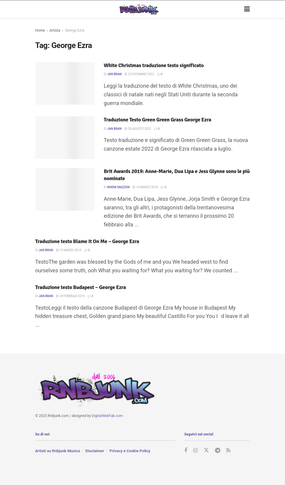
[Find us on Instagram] (195, 451)
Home (40, 30)
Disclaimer (95, 451)
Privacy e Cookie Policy (130, 451)
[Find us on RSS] (228, 451)
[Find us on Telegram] (217, 451)
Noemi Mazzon (118, 187)
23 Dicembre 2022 (139, 74)
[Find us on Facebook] (185, 451)
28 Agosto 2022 (138, 128)
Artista (54, 30)
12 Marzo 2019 (68, 250)
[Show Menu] (247, 9)
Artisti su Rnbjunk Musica (57, 451)
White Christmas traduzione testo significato (154, 65)
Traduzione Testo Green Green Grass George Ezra (157, 119)
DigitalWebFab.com (107, 416)
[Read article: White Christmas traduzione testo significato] (65, 83)
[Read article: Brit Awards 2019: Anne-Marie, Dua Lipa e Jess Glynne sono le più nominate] (65, 189)
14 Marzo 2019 (145, 187)
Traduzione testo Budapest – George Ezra (80, 287)
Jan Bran (114, 74)
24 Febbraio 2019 (70, 296)
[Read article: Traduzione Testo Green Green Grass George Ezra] (65, 137)
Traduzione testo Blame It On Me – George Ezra (87, 241)
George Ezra (74, 30)
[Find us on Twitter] (206, 451)
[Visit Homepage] (138, 9)
